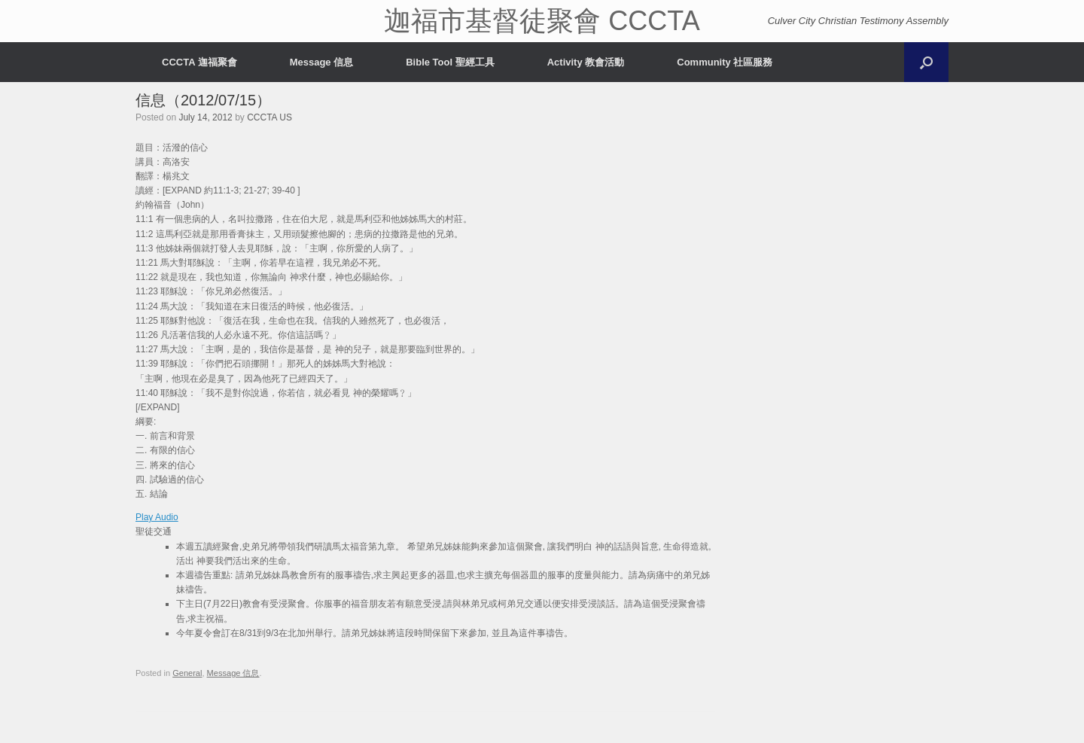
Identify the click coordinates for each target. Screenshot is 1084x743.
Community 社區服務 (724, 62)
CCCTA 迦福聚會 (199, 62)
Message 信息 (322, 62)
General (187, 673)
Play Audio (157, 517)
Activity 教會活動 (586, 62)
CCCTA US (269, 117)
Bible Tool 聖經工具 (450, 62)
